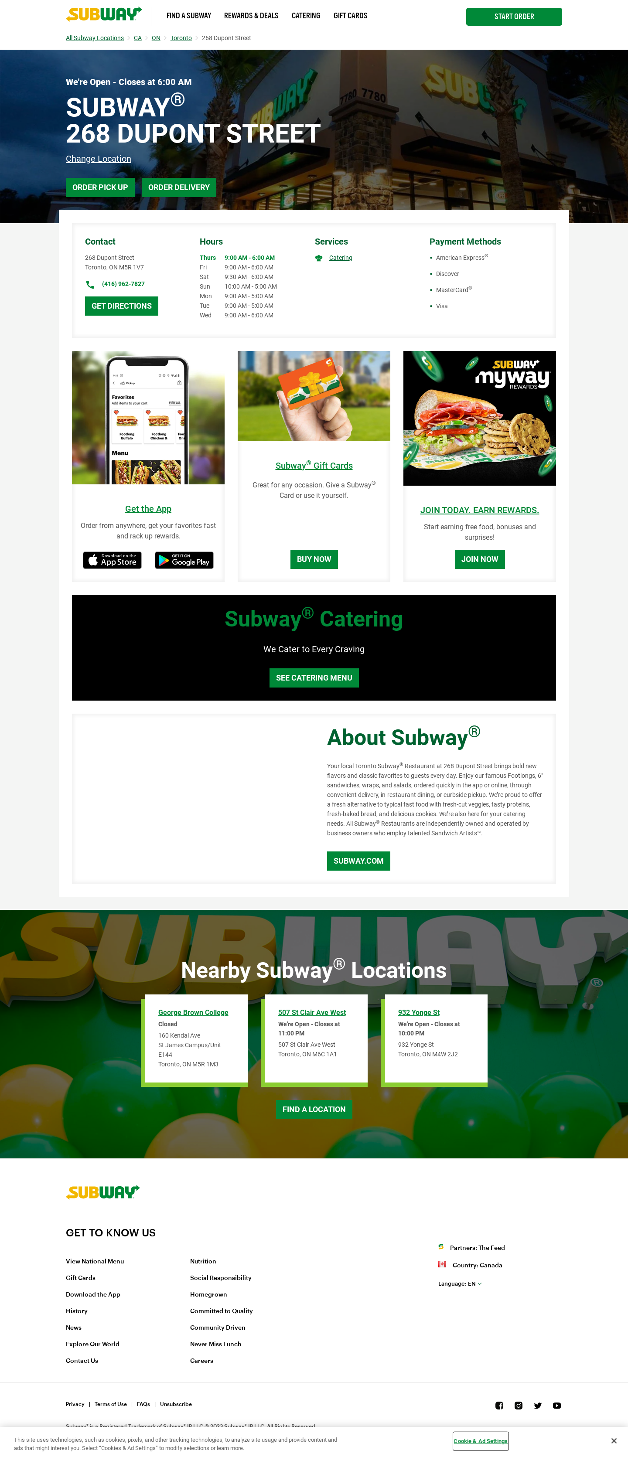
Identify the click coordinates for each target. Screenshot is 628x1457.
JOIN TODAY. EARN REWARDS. (479, 510)
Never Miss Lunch (216, 1344)
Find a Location (314, 1109)
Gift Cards (351, 16)
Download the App (93, 1295)
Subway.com (359, 860)
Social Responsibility (221, 1278)
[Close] (614, 1440)
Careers (201, 1361)
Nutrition (203, 1262)
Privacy (75, 1404)
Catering (306, 16)
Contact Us (82, 1361)
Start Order (514, 16)
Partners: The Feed (477, 1248)
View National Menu (95, 1262)
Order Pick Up (100, 187)
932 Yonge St (419, 1012)
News (74, 1328)
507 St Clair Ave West (312, 1012)
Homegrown (208, 1295)
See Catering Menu (314, 677)
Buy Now (314, 559)
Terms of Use (111, 1404)
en (457, 1284)
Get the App (148, 509)
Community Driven (218, 1328)
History (77, 1311)
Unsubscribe (176, 1404)
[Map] (189, 799)
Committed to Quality (221, 1311)
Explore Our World (92, 1344)
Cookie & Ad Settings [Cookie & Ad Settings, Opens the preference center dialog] (481, 1441)
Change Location (98, 158)
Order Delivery (179, 187)
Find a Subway (189, 16)
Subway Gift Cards (314, 466)
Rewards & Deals (251, 16)
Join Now (479, 559)
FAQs (143, 1404)
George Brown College (193, 1012)
